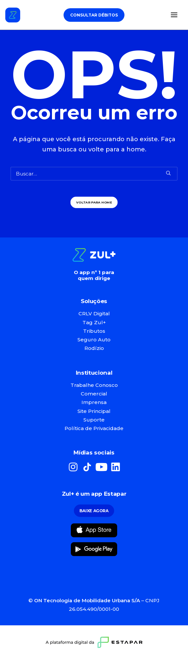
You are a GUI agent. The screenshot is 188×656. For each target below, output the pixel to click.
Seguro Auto (94, 339)
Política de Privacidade (94, 428)
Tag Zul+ (94, 322)
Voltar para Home (94, 202)
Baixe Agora (94, 510)
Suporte (94, 420)
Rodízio (94, 348)
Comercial (94, 393)
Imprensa (94, 402)
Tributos (94, 331)
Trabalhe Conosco (94, 385)
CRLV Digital (94, 313)
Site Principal (94, 411)
